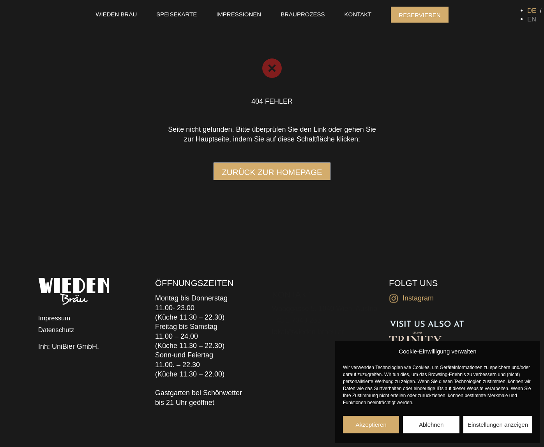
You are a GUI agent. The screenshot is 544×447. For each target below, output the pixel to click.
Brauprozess (303, 14)
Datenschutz (57, 330)
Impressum (55, 319)
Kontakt (358, 14)
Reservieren (419, 15)
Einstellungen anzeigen (498, 424)
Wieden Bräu (116, 14)
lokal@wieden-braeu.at (308, 321)
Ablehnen (431, 424)
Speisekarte (176, 14)
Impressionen (238, 14)
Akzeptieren (371, 424)
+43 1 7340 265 (296, 309)
